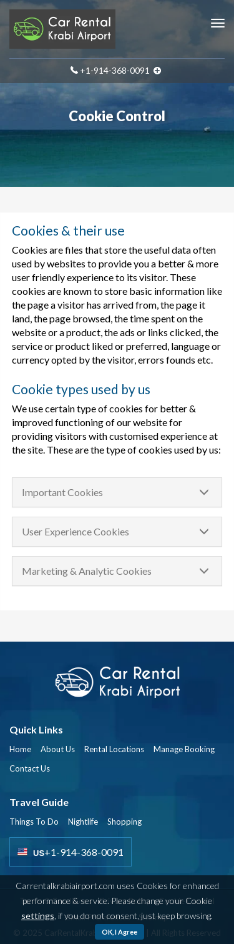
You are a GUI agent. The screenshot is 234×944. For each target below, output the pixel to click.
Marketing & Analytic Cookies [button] (87, 571)
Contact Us (29, 768)
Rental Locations (114, 749)
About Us (58, 749)
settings (37, 915)
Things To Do (34, 821)
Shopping (124, 821)
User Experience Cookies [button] (75, 531)
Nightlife (83, 821)
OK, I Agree (119, 932)
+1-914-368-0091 (115, 70)
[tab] (117, 492)
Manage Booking (184, 749)
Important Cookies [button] (62, 492)
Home (20, 749)
